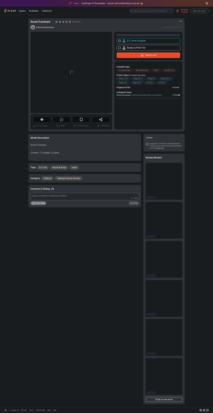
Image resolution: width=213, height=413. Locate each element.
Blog (49, 410)
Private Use (159, 148)
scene (74, 167)
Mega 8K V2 (166, 79)
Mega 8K (151, 79)
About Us (15, 410)
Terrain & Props (59, 167)
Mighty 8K (123, 83)
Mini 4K (162, 83)
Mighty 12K (123, 79)
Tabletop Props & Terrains (68, 178)
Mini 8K (150, 83)
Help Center (40, 410)
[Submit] (131, 11)
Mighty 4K (137, 83)
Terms (31, 410)
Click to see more (164, 399)
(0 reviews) (76, 22)
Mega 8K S (138, 79)
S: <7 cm (43, 167)
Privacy (24, 410)
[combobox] (114, 11)
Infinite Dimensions (45, 27)
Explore (22, 11)
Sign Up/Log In (199, 11)
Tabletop (47, 178)
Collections (47, 11)
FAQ (54, 410)
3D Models (33, 11)
